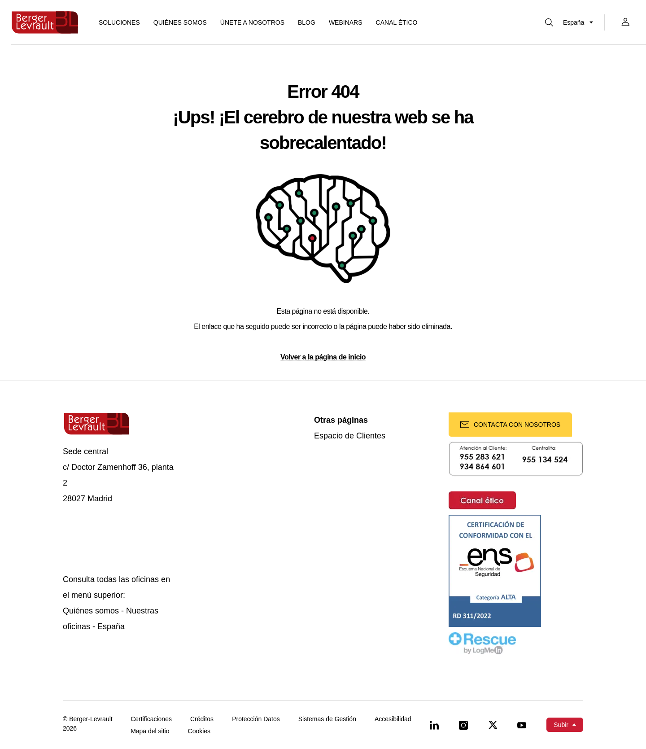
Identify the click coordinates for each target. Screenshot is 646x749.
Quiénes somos (180, 22)
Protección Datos (256, 719)
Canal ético (397, 22)
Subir (561, 724)
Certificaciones (151, 719)
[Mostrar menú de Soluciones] (119, 22)
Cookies (199, 731)
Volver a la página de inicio (323, 357)
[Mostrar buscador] (549, 22)
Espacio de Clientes (349, 436)
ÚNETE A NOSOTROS (252, 22)
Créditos (202, 719)
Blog (306, 22)
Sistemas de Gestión (327, 719)
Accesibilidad (393, 719)
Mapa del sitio (150, 731)
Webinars (345, 22)
